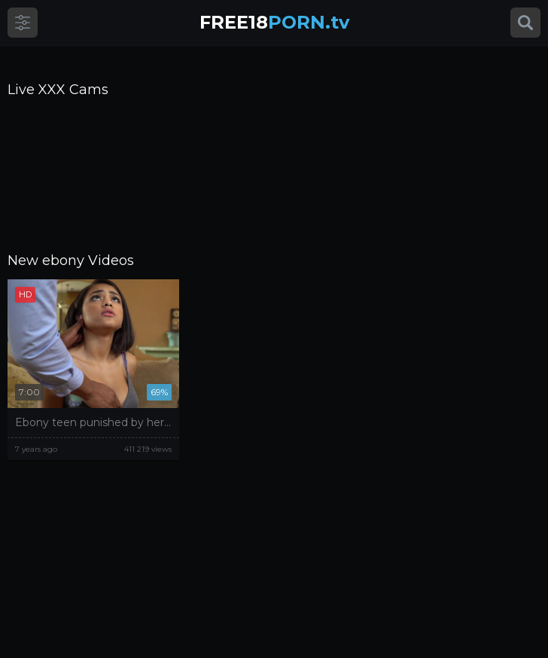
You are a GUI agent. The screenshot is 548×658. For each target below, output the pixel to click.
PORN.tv (274, 22)
